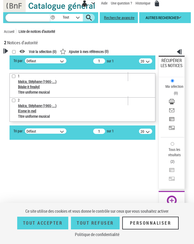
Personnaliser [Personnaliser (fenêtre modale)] (150, 223)
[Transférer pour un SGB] (172, 129)
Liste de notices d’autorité (37, 31)
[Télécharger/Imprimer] (172, 103)
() (84, 51)
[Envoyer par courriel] (172, 112)
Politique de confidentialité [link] (97, 234)
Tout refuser (95, 223)
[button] (52, 17)
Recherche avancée (119, 17)
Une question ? (121, 3)
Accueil (9, 31)
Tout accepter (43, 223)
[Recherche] (28, 17)
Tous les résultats (174, 152)
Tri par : (18, 60)
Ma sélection (174, 86)
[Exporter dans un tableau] (172, 120)
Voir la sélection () (42, 51)
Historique (143, 3)
